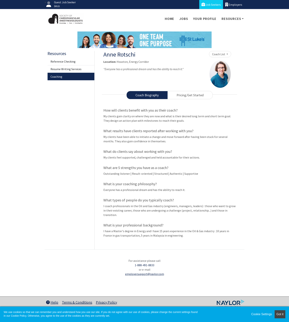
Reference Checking (63, 61)
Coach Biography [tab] (147, 95)
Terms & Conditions (77, 302)
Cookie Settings (261, 314)
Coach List (219, 54)
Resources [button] (231, 19)
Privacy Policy (106, 302)
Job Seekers (211, 4)
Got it (279, 314)
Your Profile (205, 19)
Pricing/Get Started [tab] (190, 95)
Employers (233, 4)
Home (169, 19)
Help (52, 302)
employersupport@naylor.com (144, 274)
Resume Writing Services (66, 69)
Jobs (183, 19)
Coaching (56, 76)
